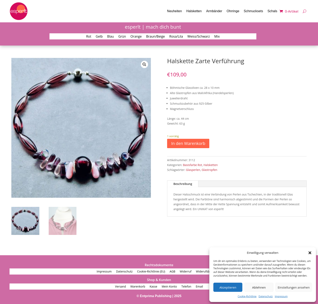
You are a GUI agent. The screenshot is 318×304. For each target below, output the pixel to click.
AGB (172, 271)
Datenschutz (266, 296)
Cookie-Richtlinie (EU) (151, 271)
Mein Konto (169, 286)
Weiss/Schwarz (198, 37)
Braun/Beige (155, 37)
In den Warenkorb (188, 143)
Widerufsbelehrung (208, 271)
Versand (120, 286)
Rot (88, 37)
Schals (272, 11)
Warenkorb (137, 286)
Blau (110, 37)
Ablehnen (259, 287)
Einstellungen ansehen (294, 287)
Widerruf (185, 271)
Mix (217, 37)
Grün (122, 37)
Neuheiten (174, 11)
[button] (310, 253)
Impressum (281, 296)
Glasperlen (193, 170)
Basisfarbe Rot (192, 165)
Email (199, 286)
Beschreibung (182, 184)
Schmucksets (253, 11)
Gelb (99, 37)
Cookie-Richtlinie (247, 296)
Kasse (153, 286)
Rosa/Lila (176, 37)
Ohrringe (233, 11)
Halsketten (194, 11)
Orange (136, 37)
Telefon (186, 286)
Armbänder (214, 11)
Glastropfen (209, 170)
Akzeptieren (227, 287)
